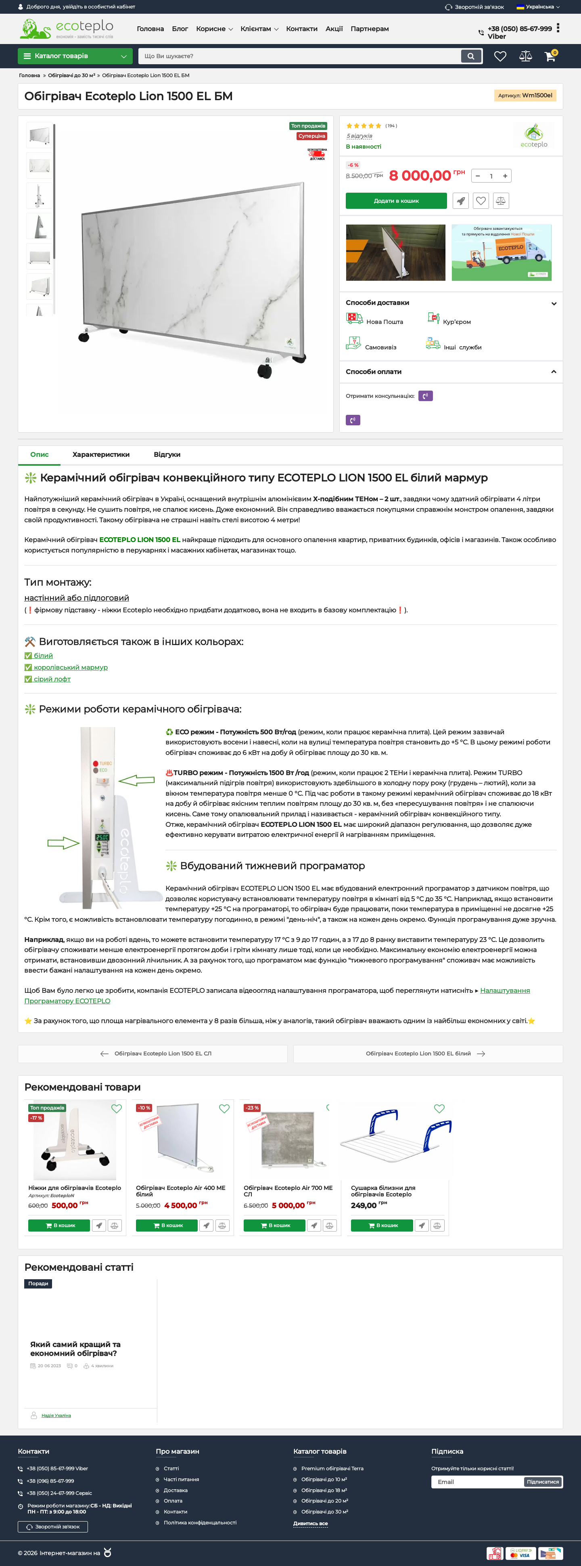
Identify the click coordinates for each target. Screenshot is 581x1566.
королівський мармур (71, 667)
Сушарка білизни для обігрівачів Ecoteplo (398, 1195)
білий (42, 656)
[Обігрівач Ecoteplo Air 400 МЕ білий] (183, 1144)
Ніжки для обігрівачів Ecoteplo (75, 1192)
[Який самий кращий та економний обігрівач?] (90, 1328)
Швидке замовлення (459, 201)
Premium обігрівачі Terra (332, 1468)
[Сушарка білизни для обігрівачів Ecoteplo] (398, 1144)
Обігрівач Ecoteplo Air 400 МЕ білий (183, 1195)
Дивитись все (310, 1523)
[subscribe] (497, 1482)
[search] (305, 56)
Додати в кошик (396, 201)
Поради (38, 1284)
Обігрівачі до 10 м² (324, 1479)
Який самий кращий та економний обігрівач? (75, 1390)
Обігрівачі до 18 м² (324, 1490)
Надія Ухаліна (56, 1416)
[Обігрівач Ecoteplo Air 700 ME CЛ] (290, 1144)
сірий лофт (51, 679)
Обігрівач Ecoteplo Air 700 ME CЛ (290, 1195)
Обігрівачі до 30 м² (324, 1512)
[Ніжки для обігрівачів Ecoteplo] (75, 1144)
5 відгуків (359, 136)
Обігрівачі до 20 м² (324, 1501)
